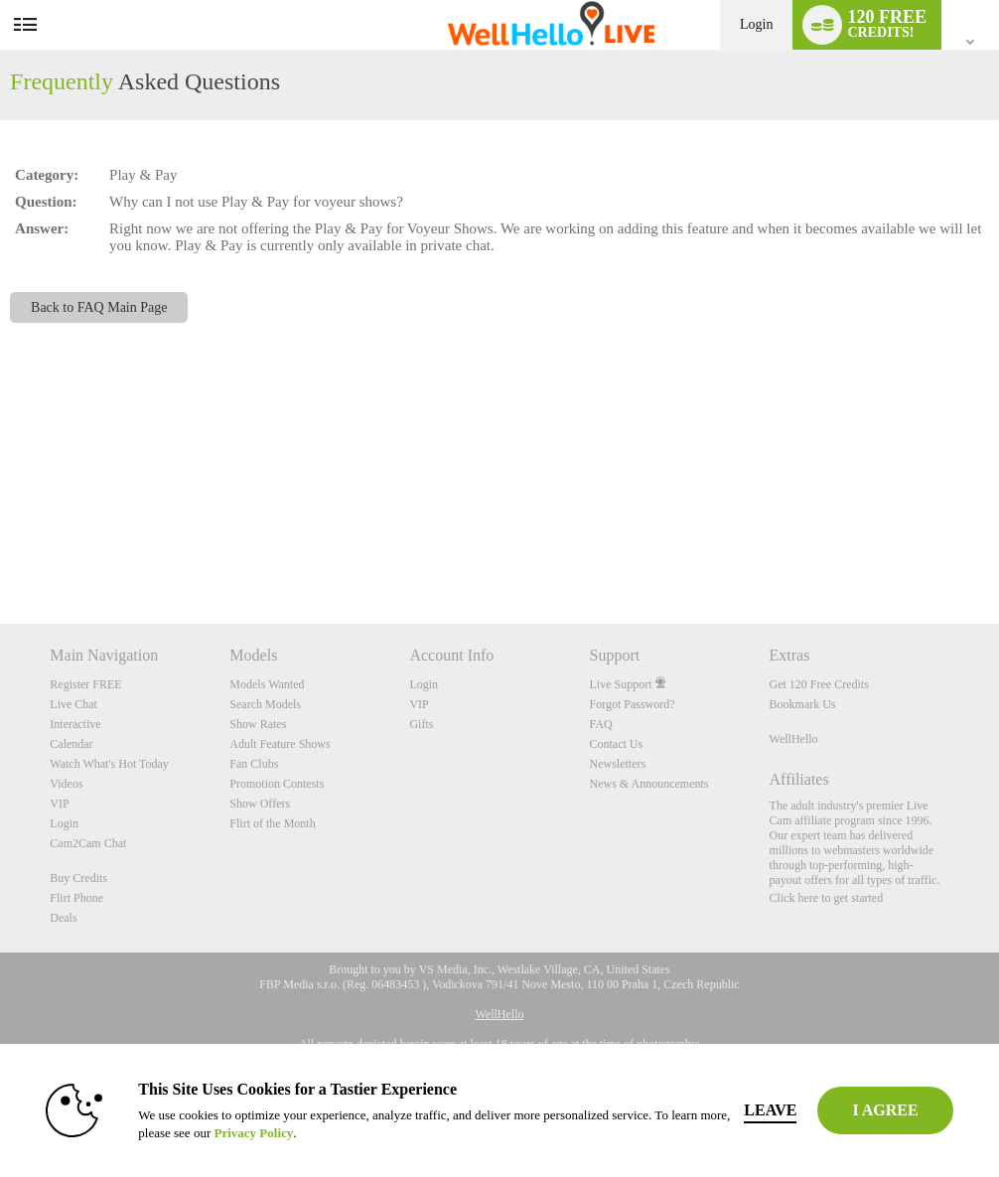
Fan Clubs (253, 764)
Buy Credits (78, 878)
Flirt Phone (76, 898)
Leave (770, 1110)
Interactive (75, 724)
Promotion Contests (276, 784)
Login (756, 24)
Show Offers (259, 803)
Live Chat (73, 704)
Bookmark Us (803, 704)
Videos (66, 784)
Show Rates (257, 724)
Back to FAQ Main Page (99, 307)
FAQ (600, 724)
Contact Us (615, 744)
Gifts (421, 724)
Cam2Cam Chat (88, 843)
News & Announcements (648, 784)
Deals (63, 918)
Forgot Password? (631, 704)
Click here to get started (827, 898)
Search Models (265, 704)
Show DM (0, 549)
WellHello (794, 739)
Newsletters (617, 764)
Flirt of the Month (272, 823)
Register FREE (85, 684)
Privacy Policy (253, 1132)
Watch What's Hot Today (109, 764)
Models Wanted (266, 684)
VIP (59, 803)
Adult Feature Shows (279, 744)
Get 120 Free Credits (819, 684)
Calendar (71, 744)
